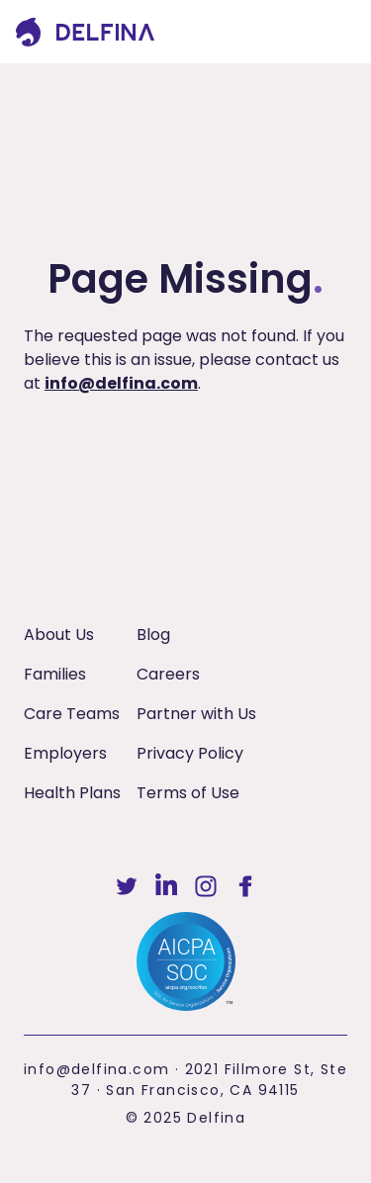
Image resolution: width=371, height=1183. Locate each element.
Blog (153, 634)
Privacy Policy (190, 753)
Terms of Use (188, 792)
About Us (59, 634)
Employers (65, 753)
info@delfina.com (121, 383)
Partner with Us (196, 713)
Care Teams (72, 713)
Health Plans (72, 792)
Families (55, 674)
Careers (168, 674)
